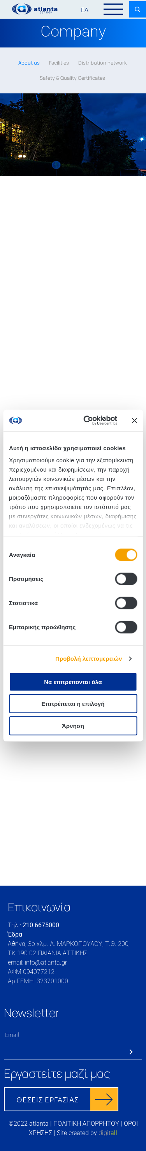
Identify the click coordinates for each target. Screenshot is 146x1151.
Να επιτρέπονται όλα (73, 681)
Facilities (59, 62)
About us (29, 62)
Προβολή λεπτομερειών (88, 658)
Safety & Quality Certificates (72, 77)
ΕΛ (84, 9)
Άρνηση (73, 725)
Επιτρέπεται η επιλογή (73, 703)
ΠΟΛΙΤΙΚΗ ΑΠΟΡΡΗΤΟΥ (86, 1123)
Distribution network (102, 62)
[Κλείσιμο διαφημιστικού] (134, 420)
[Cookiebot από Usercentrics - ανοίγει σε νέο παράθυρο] (87, 421)
